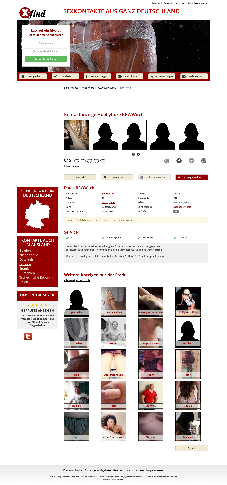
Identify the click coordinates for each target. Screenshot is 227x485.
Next (138, 154)
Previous (133, 154)
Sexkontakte (71, 87)
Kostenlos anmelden (197, 3)
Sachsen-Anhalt (182, 206)
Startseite (169, 3)
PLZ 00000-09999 (106, 87)
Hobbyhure (87, 87)
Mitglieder (180, 3)
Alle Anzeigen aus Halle (77, 280)
